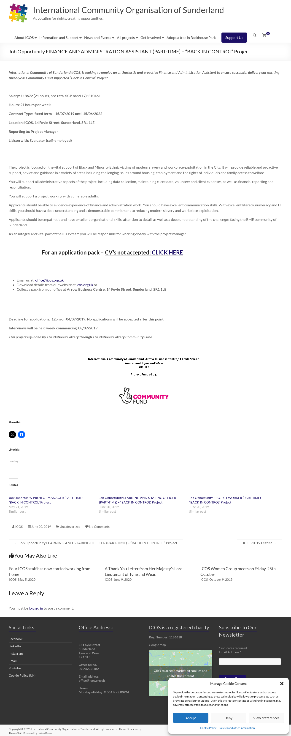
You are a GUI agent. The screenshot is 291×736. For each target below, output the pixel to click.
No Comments (99, 526)
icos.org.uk (84, 284)
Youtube (15, 668)
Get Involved (150, 37)
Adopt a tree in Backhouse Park (191, 37)
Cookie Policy (208, 728)
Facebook (15, 639)
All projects (126, 37)
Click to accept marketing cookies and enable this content (180, 673)
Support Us (234, 37)
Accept (191, 718)
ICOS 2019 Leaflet (259, 543)
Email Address (230, 652)
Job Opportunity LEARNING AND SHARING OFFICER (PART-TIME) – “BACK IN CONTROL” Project (96, 543)
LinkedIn (15, 646)
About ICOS (24, 37)
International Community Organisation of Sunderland (128, 10)
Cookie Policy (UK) (22, 675)
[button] (282, 683)
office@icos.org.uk (49, 280)
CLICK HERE (167, 252)
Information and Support (58, 37)
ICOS (19, 526)
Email (13, 661)
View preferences (266, 718)
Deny (228, 718)
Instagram (16, 653)
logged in (36, 608)
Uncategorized (70, 526)
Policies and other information (237, 728)
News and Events (97, 37)
